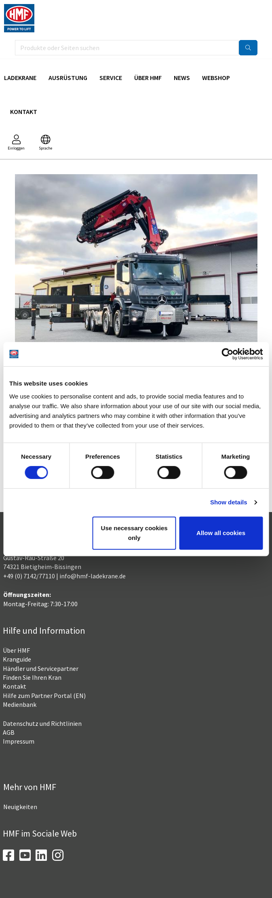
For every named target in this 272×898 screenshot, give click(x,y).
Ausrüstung (67, 78)
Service (110, 78)
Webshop (216, 78)
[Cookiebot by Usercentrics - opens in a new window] (227, 354)
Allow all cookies (220, 532)
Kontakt (23, 112)
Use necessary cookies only (134, 533)
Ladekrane (20, 78)
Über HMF (148, 78)
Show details (228, 502)
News (182, 78)
